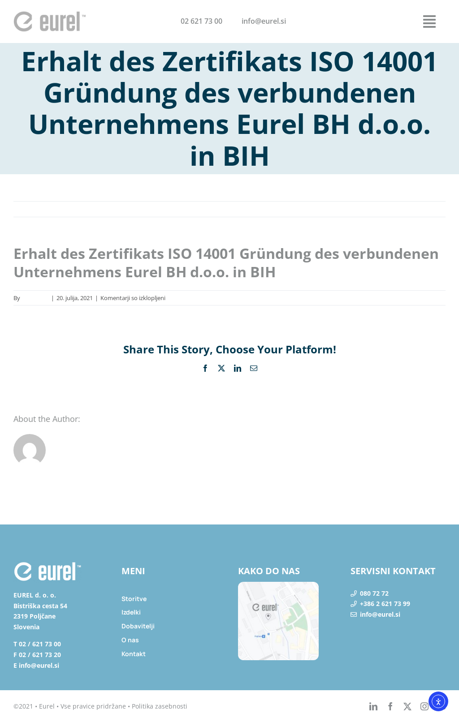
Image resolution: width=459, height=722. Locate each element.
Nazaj (397, 209)
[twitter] (407, 706)
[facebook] (390, 706)
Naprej (427, 209)
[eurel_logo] (49, 15)
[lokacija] (278, 585)
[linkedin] (373, 706)
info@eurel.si (380, 614)
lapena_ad (35, 298)
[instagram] (424, 706)
